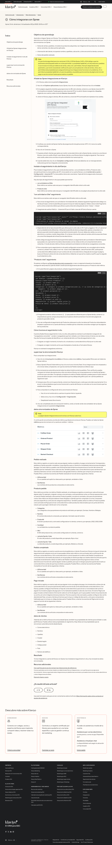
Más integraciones (31, 15)
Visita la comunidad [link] (13, 749)
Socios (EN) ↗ (38, 1)
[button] (70, 120)
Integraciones (20, 15)
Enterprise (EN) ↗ (28, 1)
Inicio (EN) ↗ (8, 1)
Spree (39, 15)
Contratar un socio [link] (48, 749)
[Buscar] (95, 1)
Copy (104, 213)
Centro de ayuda (18, 1)
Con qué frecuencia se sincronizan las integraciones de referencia (55, 667)
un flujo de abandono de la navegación (60, 262)
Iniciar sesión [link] (81, 749)
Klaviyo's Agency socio (41, 676)
